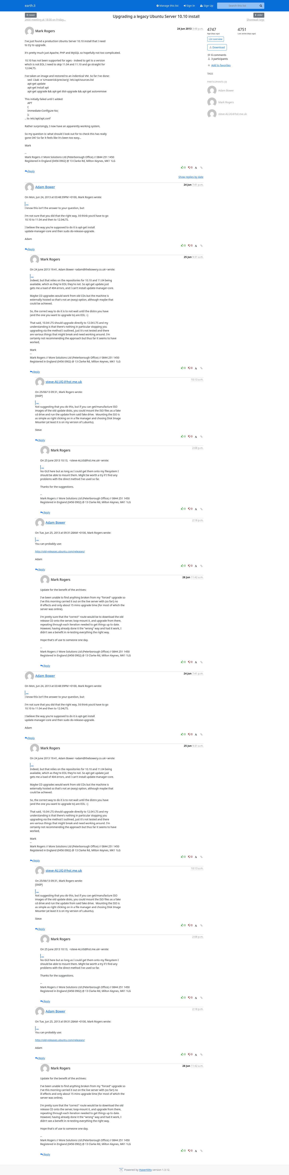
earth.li (30, 5)
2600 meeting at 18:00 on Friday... (45, 19)
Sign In (189, 5)
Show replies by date (190, 177)
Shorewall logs (255, 19)
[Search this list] (237, 6)
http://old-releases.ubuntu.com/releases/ (60, 551)
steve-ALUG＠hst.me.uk (64, 382)
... (27, 204)
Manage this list (167, 5)
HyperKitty (145, 1170)
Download (217, 47)
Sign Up (206, 5)
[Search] (261, 6)
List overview (215, 39)
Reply (30, 171)
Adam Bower (45, 187)
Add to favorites (219, 65)
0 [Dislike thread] (190, 167)
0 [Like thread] (183, 167)
